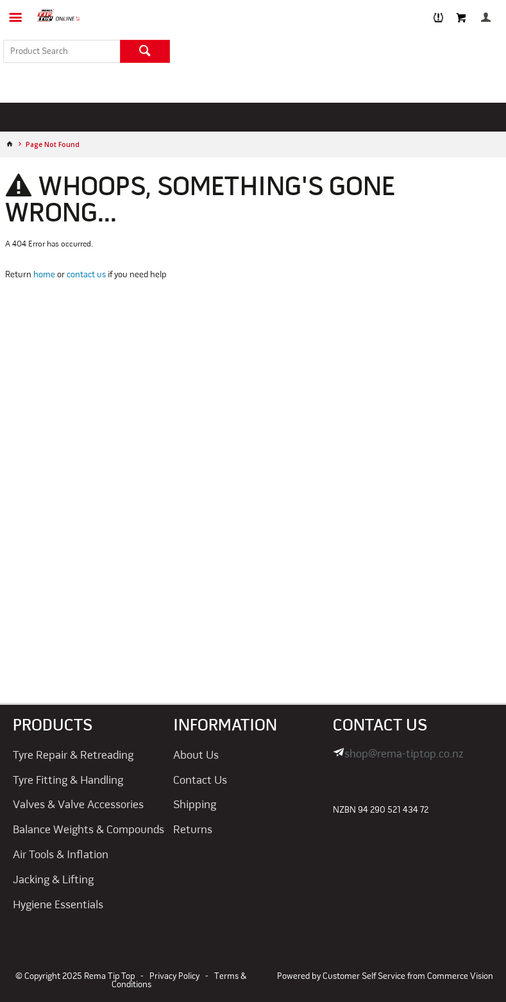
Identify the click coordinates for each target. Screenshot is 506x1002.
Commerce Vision (460, 976)
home (44, 275)
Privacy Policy (174, 976)
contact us (86, 275)
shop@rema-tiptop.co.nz (404, 754)
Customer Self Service (364, 976)
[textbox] (61, 51)
